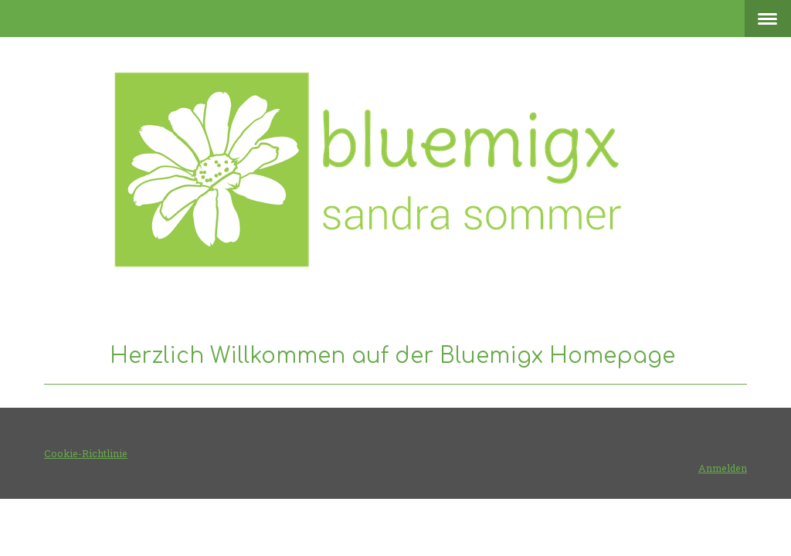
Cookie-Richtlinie (85, 453)
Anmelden (722, 468)
